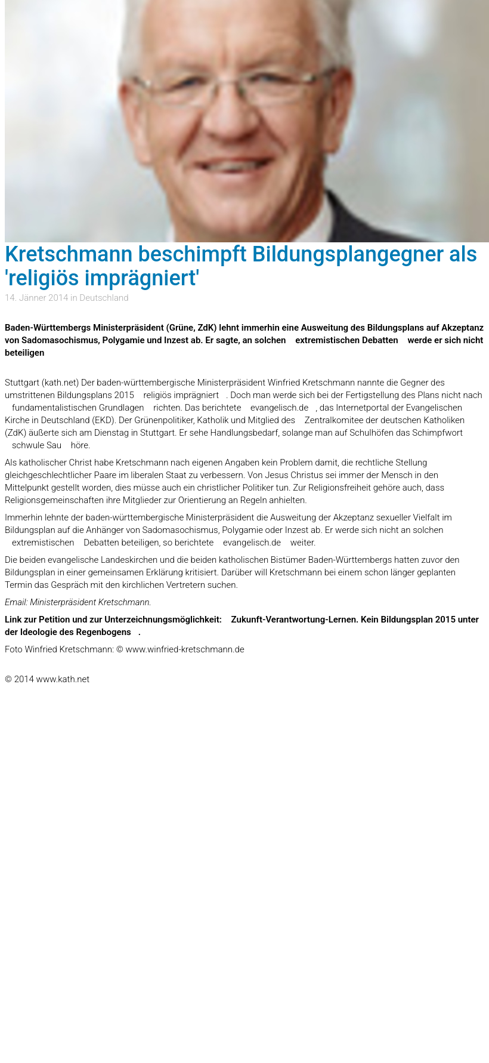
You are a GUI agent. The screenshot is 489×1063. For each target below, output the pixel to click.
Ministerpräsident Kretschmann (89, 602)
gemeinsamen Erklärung (135, 572)
